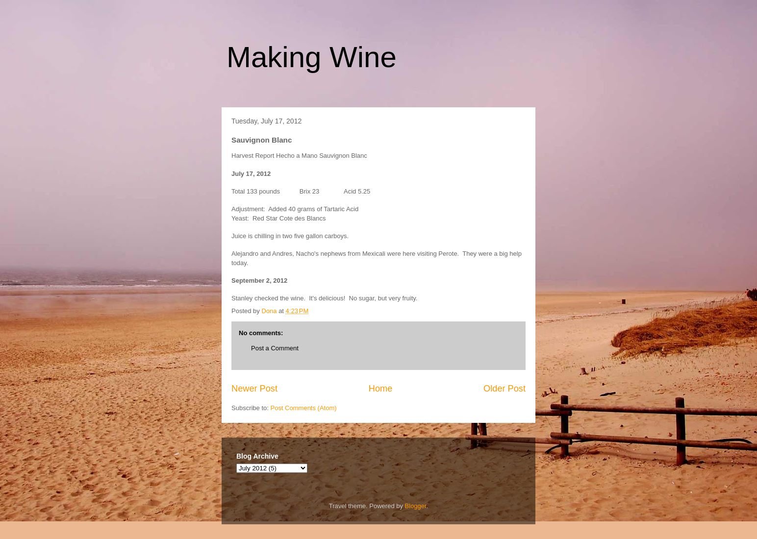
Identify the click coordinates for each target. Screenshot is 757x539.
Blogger (416, 506)
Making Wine (312, 57)
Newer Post (254, 388)
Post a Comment (275, 348)
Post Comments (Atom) (304, 408)
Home (381, 388)
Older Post (504, 388)
